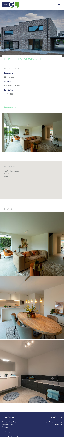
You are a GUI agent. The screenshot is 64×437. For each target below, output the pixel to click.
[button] (59, 4)
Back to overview (10, 107)
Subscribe (47, 422)
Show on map (9, 432)
